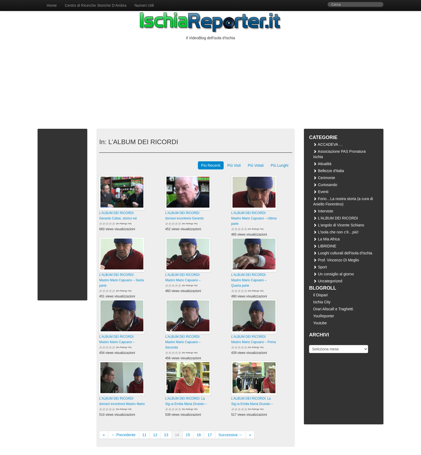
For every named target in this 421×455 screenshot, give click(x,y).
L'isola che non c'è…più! (335, 232)
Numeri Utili (144, 5)
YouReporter (323, 316)
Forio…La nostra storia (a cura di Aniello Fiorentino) (343, 201)
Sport (320, 267)
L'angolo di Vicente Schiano (338, 225)
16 (199, 435)
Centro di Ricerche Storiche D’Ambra (95, 5)
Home (52, 5)
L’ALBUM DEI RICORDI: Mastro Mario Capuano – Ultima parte (254, 218)
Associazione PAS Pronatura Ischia (339, 154)
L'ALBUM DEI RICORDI (335, 218)
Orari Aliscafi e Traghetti (333, 309)
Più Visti (234, 165)
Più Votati (256, 165)
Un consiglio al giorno (333, 274)
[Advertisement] (210, 81)
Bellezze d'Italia (328, 171)
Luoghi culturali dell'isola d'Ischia (342, 253)
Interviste (323, 211)
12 (155, 435)
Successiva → (230, 435)
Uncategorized (327, 281)
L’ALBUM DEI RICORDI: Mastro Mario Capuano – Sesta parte (121, 280)
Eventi (320, 192)
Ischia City (322, 302)
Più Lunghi (279, 165)
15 (188, 435)
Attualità (322, 164)
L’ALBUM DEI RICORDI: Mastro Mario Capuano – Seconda (183, 342)
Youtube (320, 323)
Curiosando (325, 185)
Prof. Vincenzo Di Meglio (336, 260)
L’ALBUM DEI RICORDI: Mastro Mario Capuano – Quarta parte (249, 280)
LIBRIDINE (324, 246)
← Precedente (123, 435)
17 (210, 435)
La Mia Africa (326, 239)
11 (144, 435)
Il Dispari (320, 295)
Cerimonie (324, 178)
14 (177, 435)
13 (166, 435)
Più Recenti (210, 165)
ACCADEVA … (328, 144)
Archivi (314, 341)
